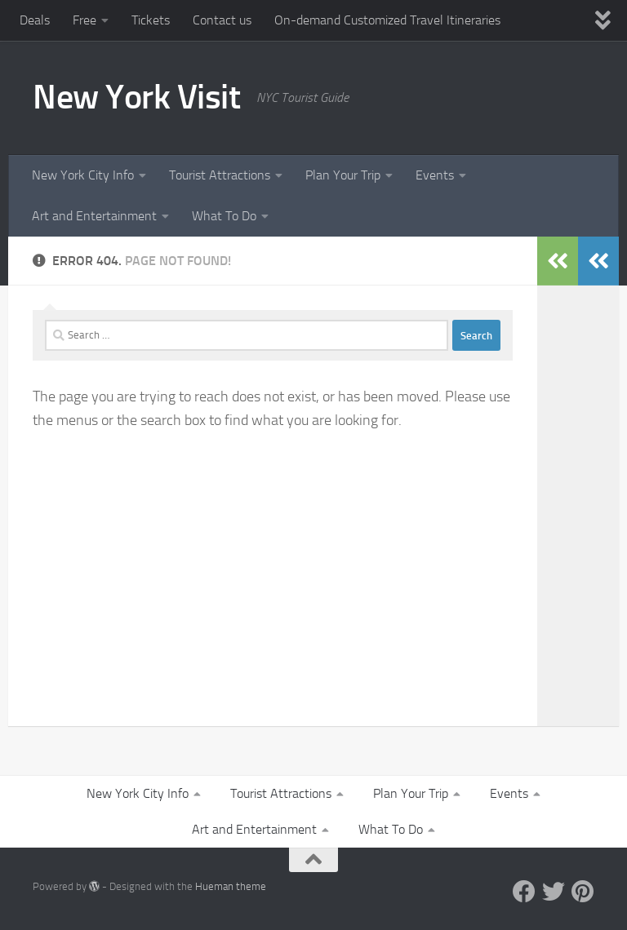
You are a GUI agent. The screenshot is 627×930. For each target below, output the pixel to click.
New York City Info (83, 175)
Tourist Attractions (219, 175)
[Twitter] (553, 891)
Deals (35, 20)
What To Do (224, 216)
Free (84, 20)
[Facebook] (524, 891)
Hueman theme (230, 886)
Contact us (222, 20)
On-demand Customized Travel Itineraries (387, 20)
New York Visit (136, 97)
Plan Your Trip (342, 175)
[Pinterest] (582, 891)
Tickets (150, 20)
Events (435, 175)
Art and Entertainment (94, 216)
